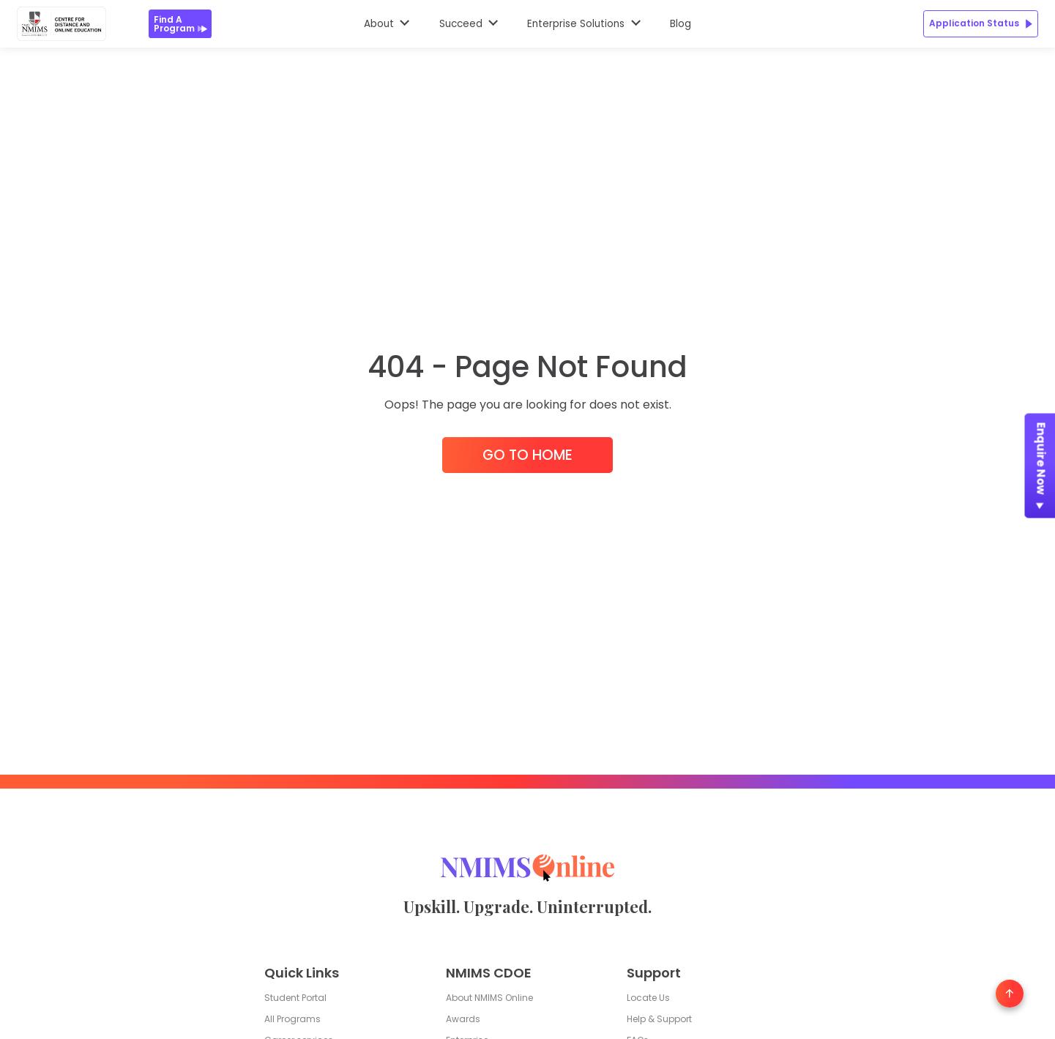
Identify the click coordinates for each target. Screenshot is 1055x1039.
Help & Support (659, 1019)
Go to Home (527, 455)
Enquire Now (1040, 469)
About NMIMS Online (489, 998)
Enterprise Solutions (576, 24)
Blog (680, 24)
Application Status (980, 23)
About (379, 24)
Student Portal (295, 998)
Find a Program (181, 23)
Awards (463, 1019)
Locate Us (648, 998)
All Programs (292, 1019)
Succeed (460, 24)
